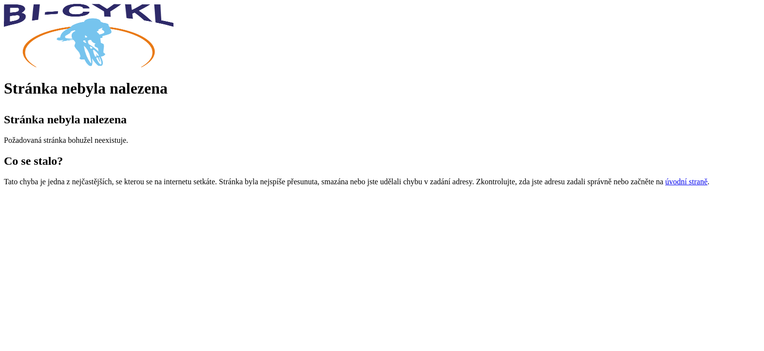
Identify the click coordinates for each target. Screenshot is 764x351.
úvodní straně (686, 181)
